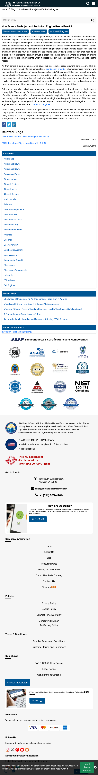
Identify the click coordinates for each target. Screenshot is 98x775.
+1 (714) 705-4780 (51, 495)
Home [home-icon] (5, 9)
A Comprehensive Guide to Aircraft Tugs (22, 314)
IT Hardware (9, 280)
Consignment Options (49, 674)
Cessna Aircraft (11, 255)
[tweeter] (9, 124)
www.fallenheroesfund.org (31, 432)
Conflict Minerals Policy (48, 615)
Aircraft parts (10, 189)
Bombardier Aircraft (13, 250)
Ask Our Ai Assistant (18, 682)
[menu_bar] (94, 3)
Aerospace (9, 159)
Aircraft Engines (60, 31)
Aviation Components (14, 209)
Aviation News (10, 214)
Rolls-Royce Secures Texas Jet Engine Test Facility (25, 137)
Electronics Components (15, 270)
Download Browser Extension (21, 755)
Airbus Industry (11, 179)
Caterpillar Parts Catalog (49, 575)
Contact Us (49, 581)
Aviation (8, 204)
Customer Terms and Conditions (49, 647)
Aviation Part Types (13, 219)
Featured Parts (49, 563)
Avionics (8, 235)
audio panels (10, 199)
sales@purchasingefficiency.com (51, 489)
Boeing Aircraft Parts (49, 569)
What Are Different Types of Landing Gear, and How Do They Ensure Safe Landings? (43, 309)
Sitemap (46, 587)
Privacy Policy (49, 603)
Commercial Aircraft (13, 260)
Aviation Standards (13, 230)
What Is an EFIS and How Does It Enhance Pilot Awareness (31, 304)
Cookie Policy (49, 609)
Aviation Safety (11, 224)
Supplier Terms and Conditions (49, 641)
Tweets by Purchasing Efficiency (17, 332)
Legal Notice (49, 669)
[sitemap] (53, 587)
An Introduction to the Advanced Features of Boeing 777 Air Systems (36, 319)
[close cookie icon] (95, 767)
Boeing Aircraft (11, 245)
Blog (13, 9)
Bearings (8, 240)
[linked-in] (14, 124)
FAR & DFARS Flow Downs (49, 663)
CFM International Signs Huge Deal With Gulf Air (24, 143)
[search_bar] (88, 3)
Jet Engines (9, 285)
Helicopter (9, 275)
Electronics (9, 265)
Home (49, 546)
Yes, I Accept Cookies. (87, 767)
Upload (37, 700)
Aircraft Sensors (11, 194)
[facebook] (4, 124)
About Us (49, 552)
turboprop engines (41, 104)
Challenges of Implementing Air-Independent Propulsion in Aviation (35, 299)
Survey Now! (38, 519)
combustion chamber (56, 69)
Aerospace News (12, 164)
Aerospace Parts (11, 174)
